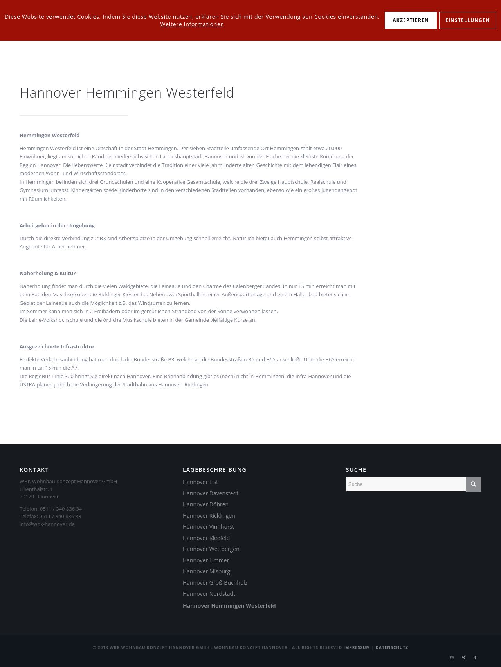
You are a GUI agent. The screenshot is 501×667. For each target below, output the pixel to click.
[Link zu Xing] (464, 657)
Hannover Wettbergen (211, 549)
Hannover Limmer (206, 560)
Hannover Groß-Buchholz (215, 582)
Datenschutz (392, 647)
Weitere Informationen (192, 24)
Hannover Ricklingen (209, 515)
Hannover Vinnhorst (208, 526)
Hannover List (200, 482)
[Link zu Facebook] (475, 657)
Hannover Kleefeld (206, 538)
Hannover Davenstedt (210, 493)
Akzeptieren (411, 20)
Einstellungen (467, 20)
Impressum (357, 647)
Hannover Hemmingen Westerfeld (229, 605)
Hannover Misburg (206, 571)
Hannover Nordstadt (209, 593)
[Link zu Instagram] (452, 657)
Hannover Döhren (206, 504)
